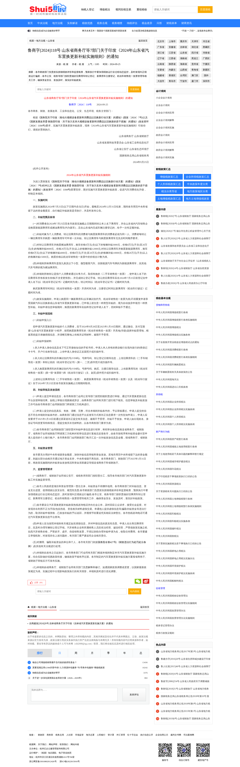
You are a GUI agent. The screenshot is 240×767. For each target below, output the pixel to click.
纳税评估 (132, 23)
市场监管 (79, 735)
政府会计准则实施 (165, 157)
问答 (159, 23)
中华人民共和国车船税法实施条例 (173, 521)
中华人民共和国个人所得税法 (170, 417)
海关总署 (90, 735)
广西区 (206, 58)
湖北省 (194, 47)
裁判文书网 (176, 735)
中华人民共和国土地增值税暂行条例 (174, 499)
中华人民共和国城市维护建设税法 (173, 461)
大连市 (160, 81)
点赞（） (39, 582)
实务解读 (72, 23)
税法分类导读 (169, 191)
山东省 (51, 41)
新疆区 (206, 70)
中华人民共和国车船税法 (168, 514)
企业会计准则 (163, 105)
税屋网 (32, 744)
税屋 (31, 41)
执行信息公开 (146, 735)
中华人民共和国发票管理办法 (170, 610)
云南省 (160, 64)
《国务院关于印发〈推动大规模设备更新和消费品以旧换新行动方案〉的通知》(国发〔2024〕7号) (90, 117)
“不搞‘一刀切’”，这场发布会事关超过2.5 (200, 31)
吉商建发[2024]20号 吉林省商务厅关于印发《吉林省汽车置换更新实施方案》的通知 (71, 623)
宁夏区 (206, 64)
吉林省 (183, 47)
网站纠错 (75, 744)
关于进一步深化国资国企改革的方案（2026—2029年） (57, 678)
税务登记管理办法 (165, 625)
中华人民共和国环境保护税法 (170, 566)
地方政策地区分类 (197, 191)
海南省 (183, 64)
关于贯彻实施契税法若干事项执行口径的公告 (178, 543)
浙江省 (160, 53)
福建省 (160, 75)
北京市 (160, 41)
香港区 (172, 75)
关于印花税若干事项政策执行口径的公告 (176, 476)
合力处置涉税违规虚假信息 (144, 31)
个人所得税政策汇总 (169, 184)
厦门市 (194, 81)
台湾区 (183, 75)
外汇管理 (121, 735)
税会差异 (147, 23)
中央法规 (42, 23)
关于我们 (42, 744)
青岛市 (172, 81)
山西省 (183, 70)
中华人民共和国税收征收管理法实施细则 (176, 603)
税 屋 (65, 64)
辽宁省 (160, 58)
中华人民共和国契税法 (167, 536)
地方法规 (57, 23)
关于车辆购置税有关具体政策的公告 (174, 372)
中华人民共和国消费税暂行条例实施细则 (176, 357)
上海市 (172, 41)
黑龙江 (194, 58)
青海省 (194, 70)
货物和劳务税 (163, 305)
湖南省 (183, 58)
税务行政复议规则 (165, 633)
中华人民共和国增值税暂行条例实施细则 (176, 320)
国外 (206, 75)
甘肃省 (160, 70)
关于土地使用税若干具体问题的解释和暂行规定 (180, 454)
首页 (30, 23)
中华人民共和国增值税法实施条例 (173, 335)
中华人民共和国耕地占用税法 (170, 551)
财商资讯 (186, 23)
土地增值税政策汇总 (169, 198)
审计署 (111, 735)
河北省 (206, 41)
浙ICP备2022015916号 (70, 761)
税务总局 (59, 735)
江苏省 (172, 53)
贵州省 (194, 64)
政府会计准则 (163, 135)
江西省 (172, 58)
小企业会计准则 (164, 98)
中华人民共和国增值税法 (168, 327)
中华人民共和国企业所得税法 (170, 402)
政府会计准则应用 (165, 142)
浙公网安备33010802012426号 (43, 761)
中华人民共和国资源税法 (168, 484)
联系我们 (64, 744)
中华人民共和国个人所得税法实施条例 (175, 424)
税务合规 (102, 23)
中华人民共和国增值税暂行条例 (172, 312)
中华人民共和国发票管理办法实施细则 (175, 618)
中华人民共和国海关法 (167, 379)
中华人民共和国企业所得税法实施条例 (175, 409)
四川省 (194, 53)
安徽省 (172, 47)
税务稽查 (117, 23)
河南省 (206, 53)
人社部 (69, 735)
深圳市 (206, 81)
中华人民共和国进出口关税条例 (172, 387)
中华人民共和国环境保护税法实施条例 (175, 573)
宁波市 (183, 81)
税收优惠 (87, 23)
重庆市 (183, 41)
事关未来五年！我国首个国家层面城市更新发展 (104, 31)
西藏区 (206, 47)
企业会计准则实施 (165, 127)
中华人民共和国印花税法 (168, 469)
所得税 (159, 394)
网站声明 (53, 744)
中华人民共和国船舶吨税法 (169, 581)
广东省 (160, 47)
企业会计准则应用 (165, 113)
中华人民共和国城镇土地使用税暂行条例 (176, 446)
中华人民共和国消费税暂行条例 (172, 349)
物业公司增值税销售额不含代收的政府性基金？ (54, 662)
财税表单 (171, 23)
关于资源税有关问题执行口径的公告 (174, 491)
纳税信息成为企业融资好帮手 (46, 31)
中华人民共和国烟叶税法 (168, 528)
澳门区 (194, 75)
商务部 (50, 735)
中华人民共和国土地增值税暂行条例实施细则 (178, 506)
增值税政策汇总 (169, 176)
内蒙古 (172, 70)
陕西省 (172, 64)
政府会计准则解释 (165, 150)
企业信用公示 (161, 735)
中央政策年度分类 (197, 184)
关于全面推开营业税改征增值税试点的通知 (177, 342)
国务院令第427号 (107, 542)
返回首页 (143, 41)
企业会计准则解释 (165, 120)
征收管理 (160, 588)
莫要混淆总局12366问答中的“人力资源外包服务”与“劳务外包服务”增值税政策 (68, 667)
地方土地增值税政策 (197, 198)
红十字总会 (132, 735)
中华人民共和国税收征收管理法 (172, 596)
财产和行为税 (163, 432)
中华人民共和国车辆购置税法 (170, 364)
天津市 (194, 41)
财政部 (41, 735)
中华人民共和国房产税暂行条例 (172, 439)
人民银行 (101, 735)
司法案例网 (189, 735)
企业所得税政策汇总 (197, 176)
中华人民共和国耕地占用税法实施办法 (175, 558)
